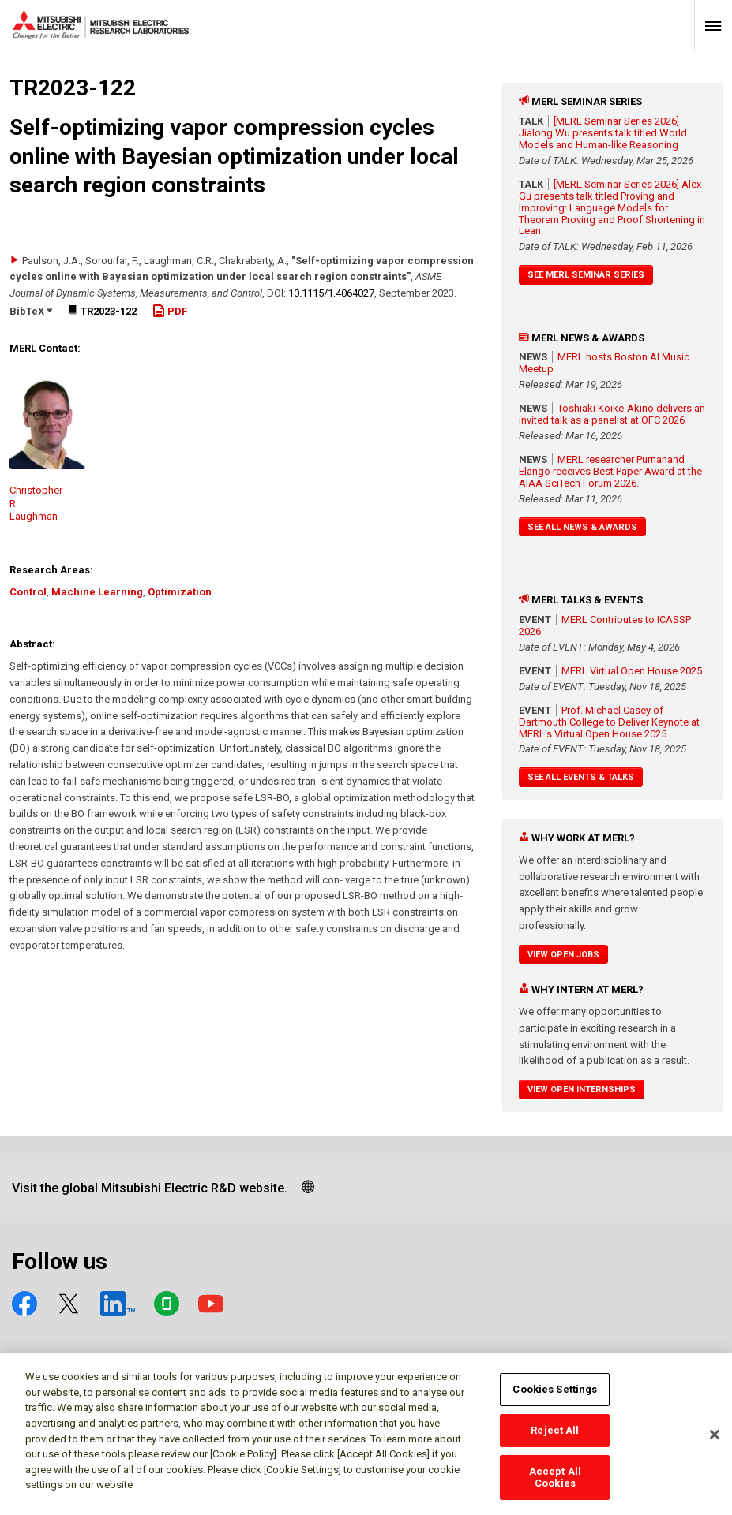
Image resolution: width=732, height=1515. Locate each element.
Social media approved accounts (124, 1359)
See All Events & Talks (580, 777)
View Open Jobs (563, 955)
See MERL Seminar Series (585, 275)
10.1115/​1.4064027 (331, 293)
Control (28, 592)
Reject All (555, 1438)
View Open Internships (581, 1089)
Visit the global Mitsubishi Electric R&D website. (149, 1188)
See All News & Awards (582, 527)
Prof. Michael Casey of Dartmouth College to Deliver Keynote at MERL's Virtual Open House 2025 (609, 722)
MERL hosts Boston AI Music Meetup (604, 363)
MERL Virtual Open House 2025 (631, 671)
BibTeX (30, 311)
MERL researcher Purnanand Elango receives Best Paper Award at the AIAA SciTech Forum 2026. (610, 471)
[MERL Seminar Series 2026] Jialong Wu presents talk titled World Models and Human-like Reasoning (603, 133)
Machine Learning (97, 592)
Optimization (180, 592)
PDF (169, 311)
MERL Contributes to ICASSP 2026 (605, 625)
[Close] (714, 1442)
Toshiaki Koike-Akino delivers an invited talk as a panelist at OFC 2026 (612, 414)
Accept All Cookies (555, 1484)
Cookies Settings (554, 1397)
